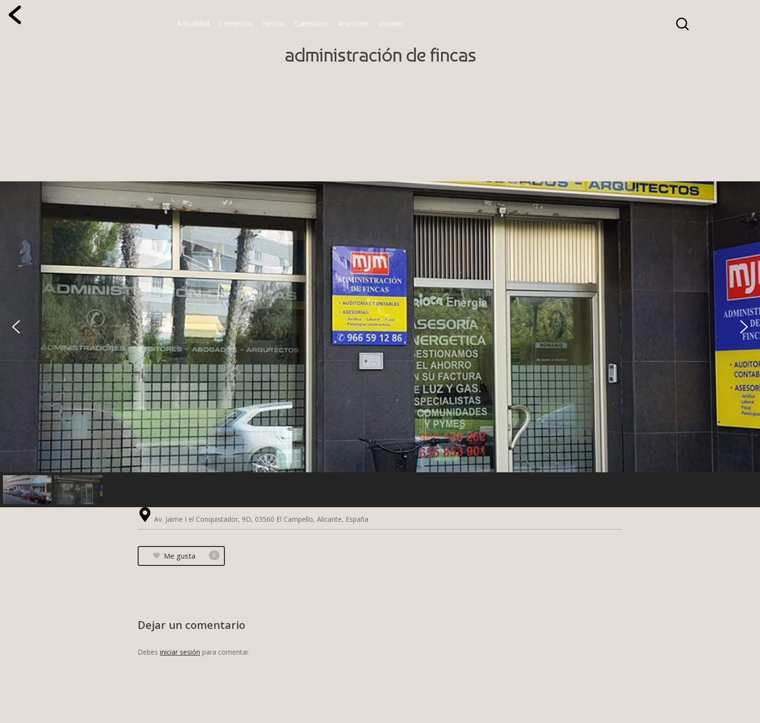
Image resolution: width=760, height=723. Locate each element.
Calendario (311, 23)
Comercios (236, 23)
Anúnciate (353, 23)
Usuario (391, 23)
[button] (16, 327)
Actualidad (193, 23)
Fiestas (274, 23)
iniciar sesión (180, 652)
